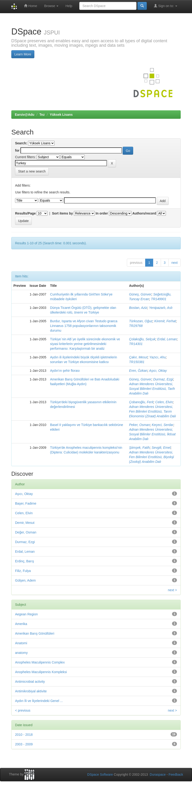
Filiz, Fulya (23, 571)
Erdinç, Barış (24, 561)
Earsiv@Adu (24, 114)
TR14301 (136, 344)
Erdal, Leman (167, 339)
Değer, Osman (25, 532)
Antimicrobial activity (30, 681)
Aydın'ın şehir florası (65, 370)
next (175, 263)
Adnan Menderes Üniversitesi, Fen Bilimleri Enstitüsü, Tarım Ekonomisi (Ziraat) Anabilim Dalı (152, 411)
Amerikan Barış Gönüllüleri (34, 633)
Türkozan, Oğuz (140, 321)
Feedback (176, 774)
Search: (21, 143)
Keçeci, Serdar (162, 425)
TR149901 (158, 299)
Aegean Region (26, 614)
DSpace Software (100, 774)
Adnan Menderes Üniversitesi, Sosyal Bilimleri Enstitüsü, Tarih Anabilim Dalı (152, 388)
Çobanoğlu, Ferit (141, 402)
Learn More (22, 54)
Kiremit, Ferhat (165, 321)
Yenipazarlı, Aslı (160, 308)
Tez (42, 114)
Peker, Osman (139, 425)
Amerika (21, 624)
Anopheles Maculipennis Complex (40, 662)
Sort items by (62, 213)
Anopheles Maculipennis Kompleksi (41, 672)
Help (68, 6)
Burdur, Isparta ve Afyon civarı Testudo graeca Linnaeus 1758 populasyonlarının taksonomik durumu (83, 325)
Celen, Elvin (164, 402)
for (17, 150)
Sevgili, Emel (161, 447)
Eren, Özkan (138, 370)
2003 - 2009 (24, 744)
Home (30, 6)
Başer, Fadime (25, 503)
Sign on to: (165, 6)
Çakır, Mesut (138, 357)
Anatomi (21, 643)
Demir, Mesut (24, 523)
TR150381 (136, 362)
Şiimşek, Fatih (139, 447)
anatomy (21, 653)
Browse (51, 6)
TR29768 (136, 326)
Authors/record (144, 213)
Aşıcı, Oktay (158, 370)
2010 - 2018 (24, 734)
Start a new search (32, 171)
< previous (22, 710)
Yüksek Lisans (61, 114)
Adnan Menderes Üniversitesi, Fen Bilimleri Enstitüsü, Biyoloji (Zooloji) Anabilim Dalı (151, 457)
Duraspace (158, 774)
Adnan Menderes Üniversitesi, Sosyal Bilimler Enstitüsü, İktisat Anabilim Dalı (152, 434)
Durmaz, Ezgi (163, 379)
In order (102, 213)
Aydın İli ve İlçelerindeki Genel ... (39, 701)
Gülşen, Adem (25, 580)
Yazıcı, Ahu (157, 357)
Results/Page (25, 213)
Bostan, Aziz (138, 308)
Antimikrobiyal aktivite (31, 691)
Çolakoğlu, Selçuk (142, 339)
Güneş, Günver (140, 294)
